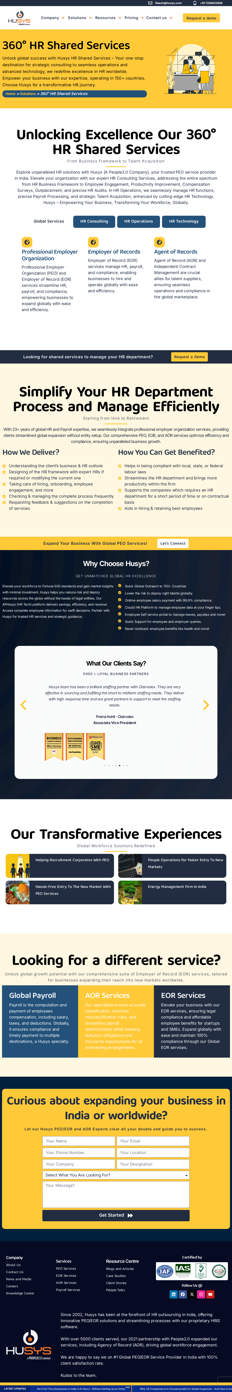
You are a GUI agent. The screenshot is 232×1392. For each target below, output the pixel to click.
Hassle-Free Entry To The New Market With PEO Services (73, 890)
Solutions (28, 94)
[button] (23, 704)
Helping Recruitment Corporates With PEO (72, 860)
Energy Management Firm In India (177, 887)
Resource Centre (122, 1261)
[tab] (49, 222)
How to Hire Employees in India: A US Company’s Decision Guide (144, 1388)
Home (10, 94)
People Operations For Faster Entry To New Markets (185, 864)
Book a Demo (85, 1389)
